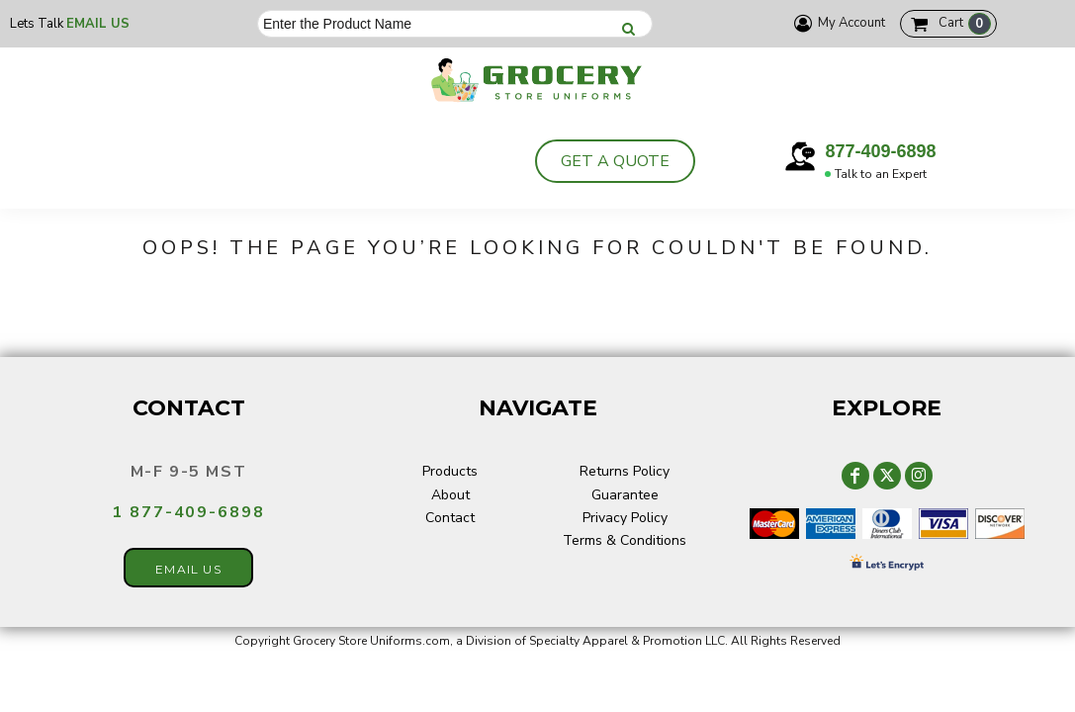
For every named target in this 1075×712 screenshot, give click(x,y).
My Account (836, 23)
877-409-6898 (880, 151)
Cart (965, 24)
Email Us (98, 24)
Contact (450, 517)
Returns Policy (625, 471)
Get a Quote (615, 161)
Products (450, 471)
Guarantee (625, 495)
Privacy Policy (625, 517)
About (450, 495)
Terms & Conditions (624, 540)
